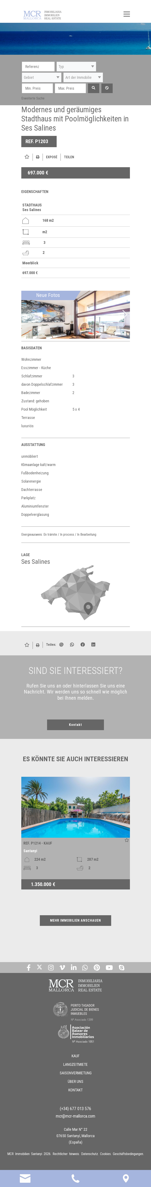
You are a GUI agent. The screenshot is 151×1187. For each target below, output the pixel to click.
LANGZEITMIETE (75, 1064)
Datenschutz (89, 1154)
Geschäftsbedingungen (128, 1154)
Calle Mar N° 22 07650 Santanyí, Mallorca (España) (75, 1135)
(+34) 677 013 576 (75, 1108)
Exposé (51, 157)
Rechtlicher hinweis (66, 1154)
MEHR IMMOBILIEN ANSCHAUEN (75, 920)
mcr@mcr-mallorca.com (75, 1115)
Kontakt (75, 725)
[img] (75, 315)
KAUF (75, 1055)
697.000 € (38, 173)
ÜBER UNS (75, 1081)
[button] (76, 66)
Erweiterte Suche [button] (33, 98)
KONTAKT (75, 1090)
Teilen (69, 157)
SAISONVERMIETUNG (76, 1072)
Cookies (105, 1154)
